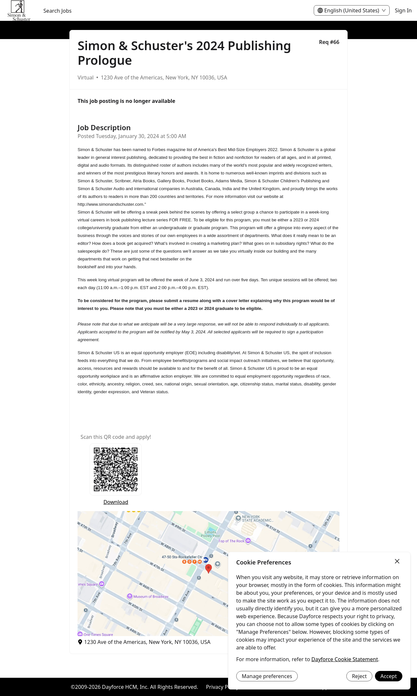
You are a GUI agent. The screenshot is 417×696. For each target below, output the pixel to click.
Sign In (403, 10)
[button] (208, 573)
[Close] (397, 561)
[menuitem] (19, 10)
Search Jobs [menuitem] (57, 10)
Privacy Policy (222, 686)
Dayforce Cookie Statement (344, 659)
